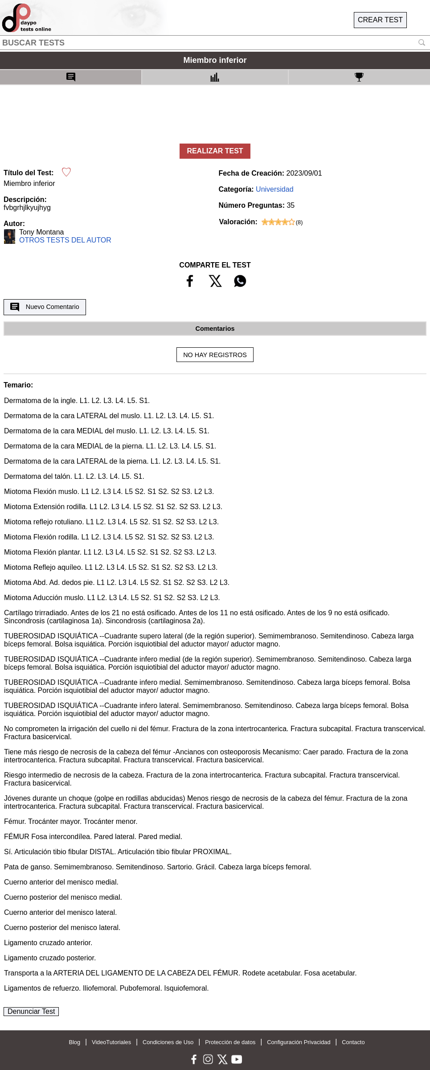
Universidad (274, 189)
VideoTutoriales (111, 1042)
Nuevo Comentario (44, 307)
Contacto (353, 1042)
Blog (74, 1042)
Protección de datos (230, 1042)
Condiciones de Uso (168, 1042)
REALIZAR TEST (215, 151)
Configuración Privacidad (298, 1042)
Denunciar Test (31, 1011)
